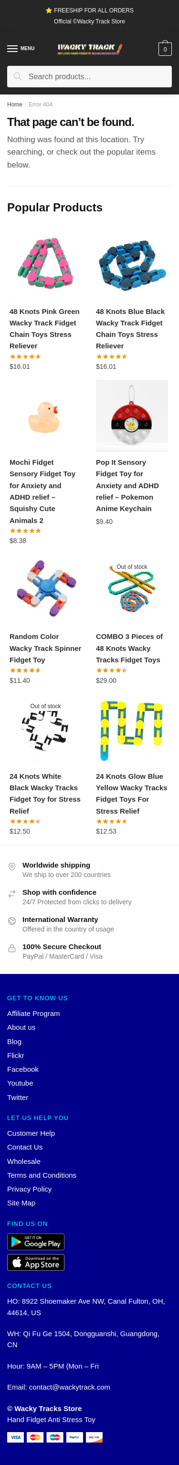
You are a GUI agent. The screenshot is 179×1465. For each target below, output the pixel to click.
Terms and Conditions (41, 1175)
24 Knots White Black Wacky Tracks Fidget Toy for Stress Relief (45, 793)
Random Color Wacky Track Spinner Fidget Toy (45, 648)
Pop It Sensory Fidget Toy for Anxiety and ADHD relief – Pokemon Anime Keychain (127, 485)
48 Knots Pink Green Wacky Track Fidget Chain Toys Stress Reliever (45, 328)
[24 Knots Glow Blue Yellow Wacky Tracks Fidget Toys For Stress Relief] (132, 729)
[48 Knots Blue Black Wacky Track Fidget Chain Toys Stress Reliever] (132, 265)
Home (14, 104)
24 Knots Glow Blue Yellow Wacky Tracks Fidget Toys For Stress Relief (132, 793)
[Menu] (13, 49)
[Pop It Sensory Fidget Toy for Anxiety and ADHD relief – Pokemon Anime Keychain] (132, 416)
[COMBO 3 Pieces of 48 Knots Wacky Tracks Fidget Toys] (132, 590)
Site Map (21, 1203)
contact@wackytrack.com (69, 1387)
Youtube (20, 1083)
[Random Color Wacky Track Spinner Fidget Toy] (46, 590)
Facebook (23, 1069)
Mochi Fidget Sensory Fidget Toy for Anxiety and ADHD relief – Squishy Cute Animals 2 (42, 491)
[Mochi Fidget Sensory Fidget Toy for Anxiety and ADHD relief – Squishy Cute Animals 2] (46, 416)
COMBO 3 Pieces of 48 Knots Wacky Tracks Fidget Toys (129, 648)
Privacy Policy (29, 1189)
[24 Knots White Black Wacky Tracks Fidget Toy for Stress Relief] (46, 729)
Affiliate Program (33, 1013)
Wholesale (24, 1161)
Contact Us (24, 1147)
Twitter (17, 1097)
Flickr (15, 1055)
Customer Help (31, 1133)
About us (21, 1027)
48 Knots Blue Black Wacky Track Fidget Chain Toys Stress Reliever (130, 328)
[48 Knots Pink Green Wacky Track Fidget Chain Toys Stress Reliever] (46, 265)
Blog (14, 1041)
